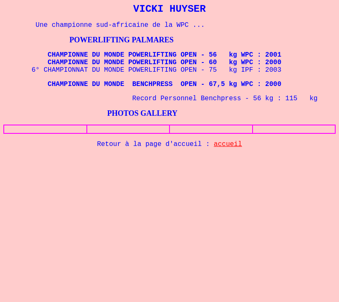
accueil (228, 144)
